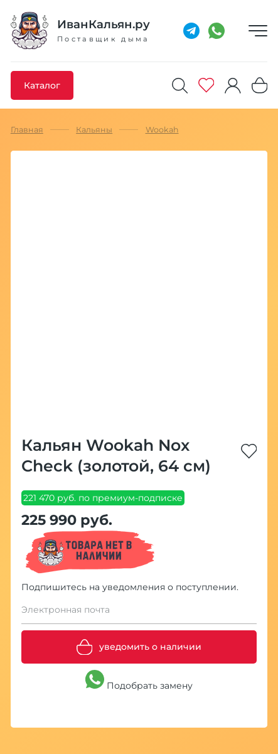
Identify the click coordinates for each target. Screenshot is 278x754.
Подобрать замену (139, 680)
